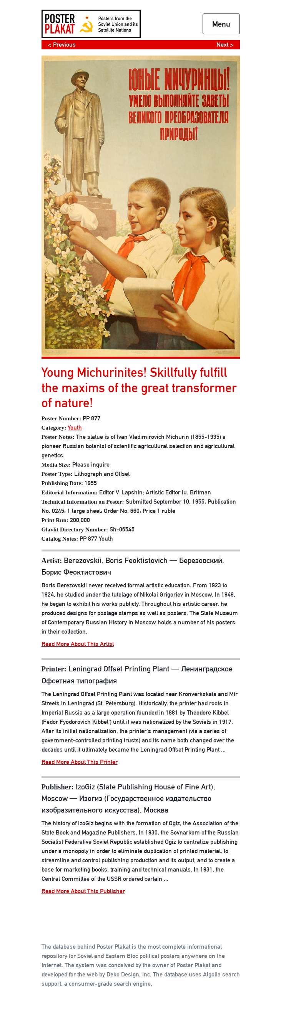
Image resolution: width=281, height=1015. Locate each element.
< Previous (62, 44)
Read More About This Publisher (83, 891)
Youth (75, 427)
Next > (225, 44)
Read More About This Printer (80, 761)
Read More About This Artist (78, 643)
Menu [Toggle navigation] (221, 24)
